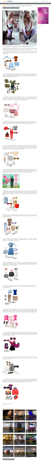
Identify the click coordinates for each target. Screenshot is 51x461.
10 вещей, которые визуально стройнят (19, 416)
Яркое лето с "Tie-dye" (29, 430)
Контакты (44, 1)
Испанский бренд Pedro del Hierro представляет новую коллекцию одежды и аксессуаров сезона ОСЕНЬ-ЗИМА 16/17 (19, 429)
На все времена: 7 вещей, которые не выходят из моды (30, 416)
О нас (48, 1)
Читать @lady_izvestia (40, 25)
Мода (4, 410)
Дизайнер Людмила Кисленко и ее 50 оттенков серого (19, 453)
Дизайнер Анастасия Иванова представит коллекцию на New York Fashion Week (8, 429)
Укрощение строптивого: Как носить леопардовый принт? (7, 440)
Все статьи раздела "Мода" (8, 7)
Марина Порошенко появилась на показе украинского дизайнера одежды (31, 441)
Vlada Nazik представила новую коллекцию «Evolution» (8, 453)
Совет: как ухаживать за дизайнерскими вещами (30, 453)
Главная (17, 7)
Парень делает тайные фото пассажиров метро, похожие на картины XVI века (8, 417)
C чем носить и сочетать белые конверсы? (19, 440)
